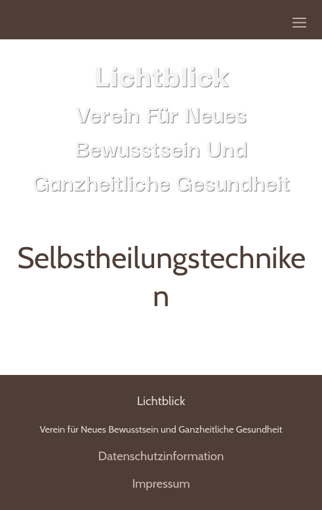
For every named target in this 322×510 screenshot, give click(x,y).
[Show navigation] (299, 22)
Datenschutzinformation (161, 455)
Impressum (161, 483)
